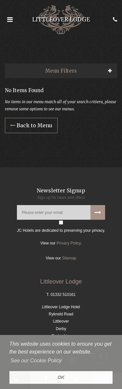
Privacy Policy (69, 243)
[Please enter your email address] (61, 212)
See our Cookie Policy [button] (35, 360)
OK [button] (61, 377)
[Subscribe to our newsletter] (97, 212)
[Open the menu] (10, 19)
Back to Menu (31, 125)
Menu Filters (61, 71)
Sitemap (69, 258)
